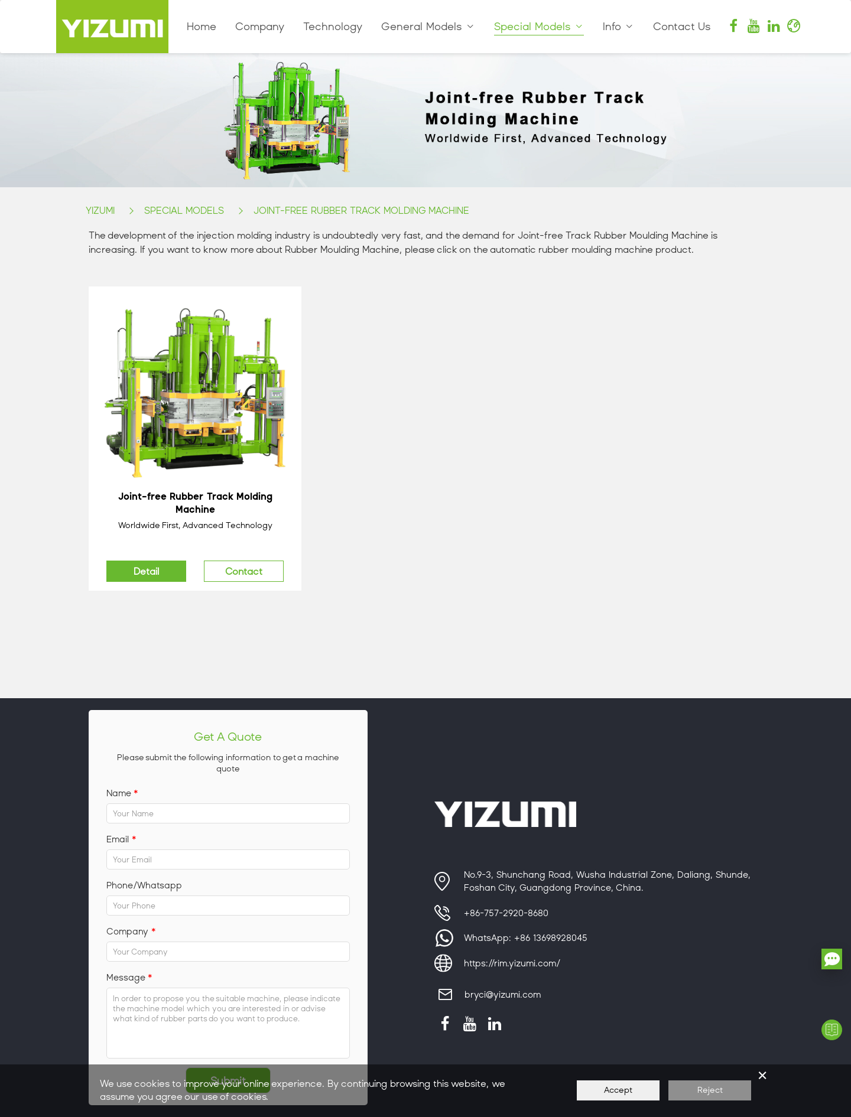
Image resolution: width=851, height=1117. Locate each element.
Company (259, 26)
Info (618, 26)
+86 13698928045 (550, 938)
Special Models (539, 26)
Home (201, 26)
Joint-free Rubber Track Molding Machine (361, 211)
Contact (243, 571)
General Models (428, 26)
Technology (332, 26)
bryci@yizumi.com (503, 994)
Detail (146, 571)
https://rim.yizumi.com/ (512, 963)
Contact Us (682, 26)
